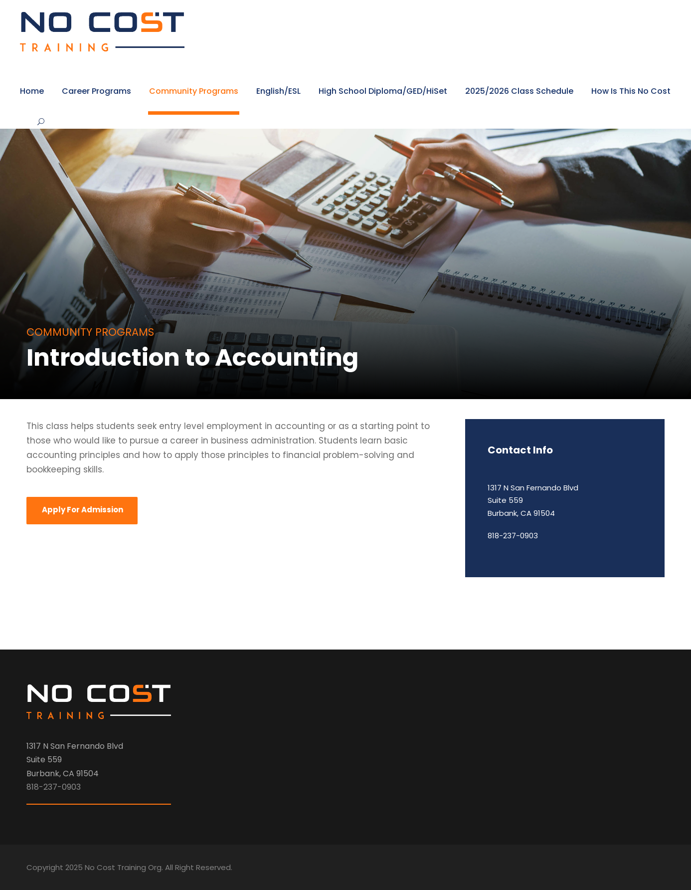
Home (32, 91)
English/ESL (278, 91)
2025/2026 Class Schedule (519, 91)
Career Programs (96, 91)
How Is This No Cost (631, 91)
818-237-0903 (513, 535)
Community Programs (193, 91)
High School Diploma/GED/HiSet (383, 91)
